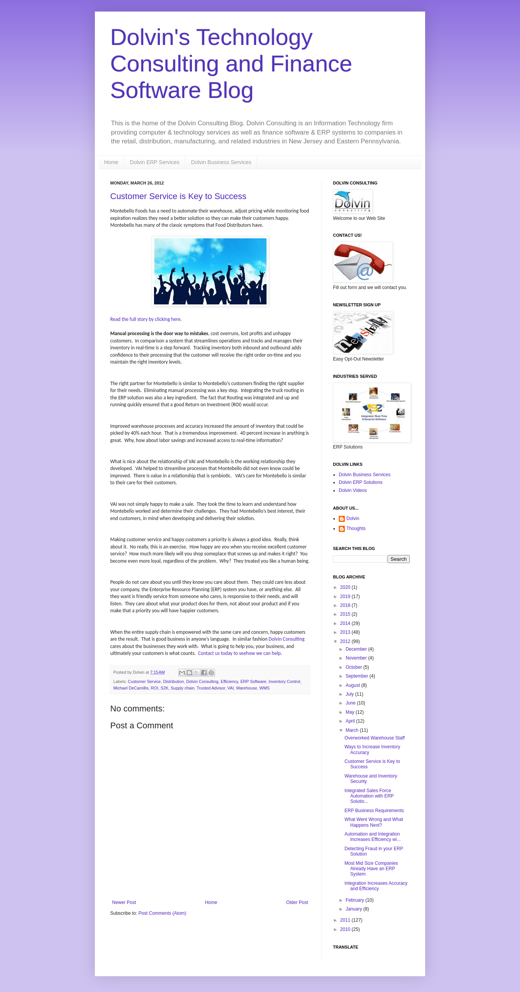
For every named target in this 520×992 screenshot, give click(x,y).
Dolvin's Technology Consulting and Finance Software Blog (231, 63)
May (351, 712)
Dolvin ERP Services (154, 162)
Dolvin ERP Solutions (361, 482)
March (353, 730)
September (357, 676)
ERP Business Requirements (374, 810)
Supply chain (182, 688)
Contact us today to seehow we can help (239, 653)
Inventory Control (284, 681)
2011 (346, 920)
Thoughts (356, 528)
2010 (346, 929)
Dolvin (352, 518)
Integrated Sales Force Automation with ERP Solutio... (369, 796)
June (351, 703)
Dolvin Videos (353, 490)
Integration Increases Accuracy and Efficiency (375, 886)
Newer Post (124, 902)
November (357, 658)
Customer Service (144, 681)
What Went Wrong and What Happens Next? (373, 822)
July (350, 694)
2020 (346, 587)
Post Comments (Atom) (162, 913)
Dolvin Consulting (286, 639)
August (353, 685)
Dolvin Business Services (221, 162)
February (355, 900)
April (351, 721)
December (357, 649)
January (354, 909)
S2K (164, 688)
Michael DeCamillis (131, 688)
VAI (230, 688)
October (354, 667)
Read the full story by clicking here (145, 319)
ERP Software (253, 681)
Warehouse (246, 688)
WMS (265, 688)
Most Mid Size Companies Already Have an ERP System (371, 869)
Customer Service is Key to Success (178, 196)
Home (111, 162)
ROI (154, 688)
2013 (346, 632)
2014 (346, 623)
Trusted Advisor (211, 688)
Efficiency (229, 681)
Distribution (173, 681)
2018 (346, 605)
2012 (346, 641)
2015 (346, 614)
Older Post (297, 902)
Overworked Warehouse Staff (374, 738)
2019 (346, 596)
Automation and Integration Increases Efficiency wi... (372, 836)
